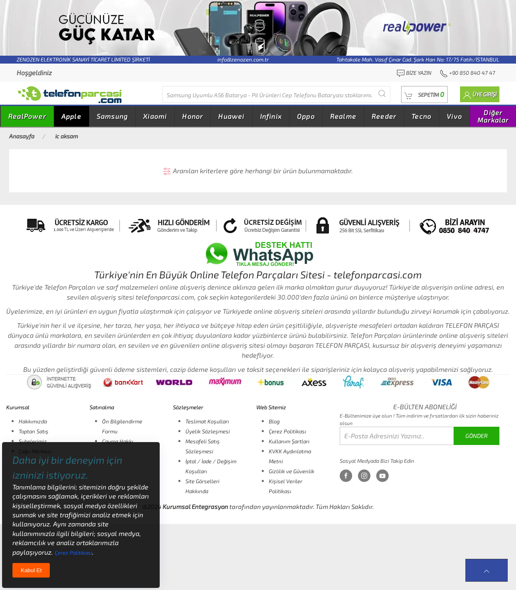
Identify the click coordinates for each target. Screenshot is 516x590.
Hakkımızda (33, 421)
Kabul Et (31, 570)
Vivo (454, 116)
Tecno (421, 116)
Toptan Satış (34, 431)
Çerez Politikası (287, 431)
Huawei (231, 116)
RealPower (27, 116)
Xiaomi (155, 116)
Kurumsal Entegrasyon (195, 506)
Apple (71, 116)
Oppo (306, 116)
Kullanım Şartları (289, 441)
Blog (274, 421)
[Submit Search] (382, 93)
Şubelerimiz (33, 441)
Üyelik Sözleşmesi (207, 431)
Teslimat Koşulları (207, 421)
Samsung (112, 116)
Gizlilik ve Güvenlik (291, 471)
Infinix (271, 116)
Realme (343, 116)
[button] (424, 94)
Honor (192, 116)
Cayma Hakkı (117, 441)
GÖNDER (476, 435)
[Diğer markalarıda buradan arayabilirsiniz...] (276, 94)
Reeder (384, 116)
